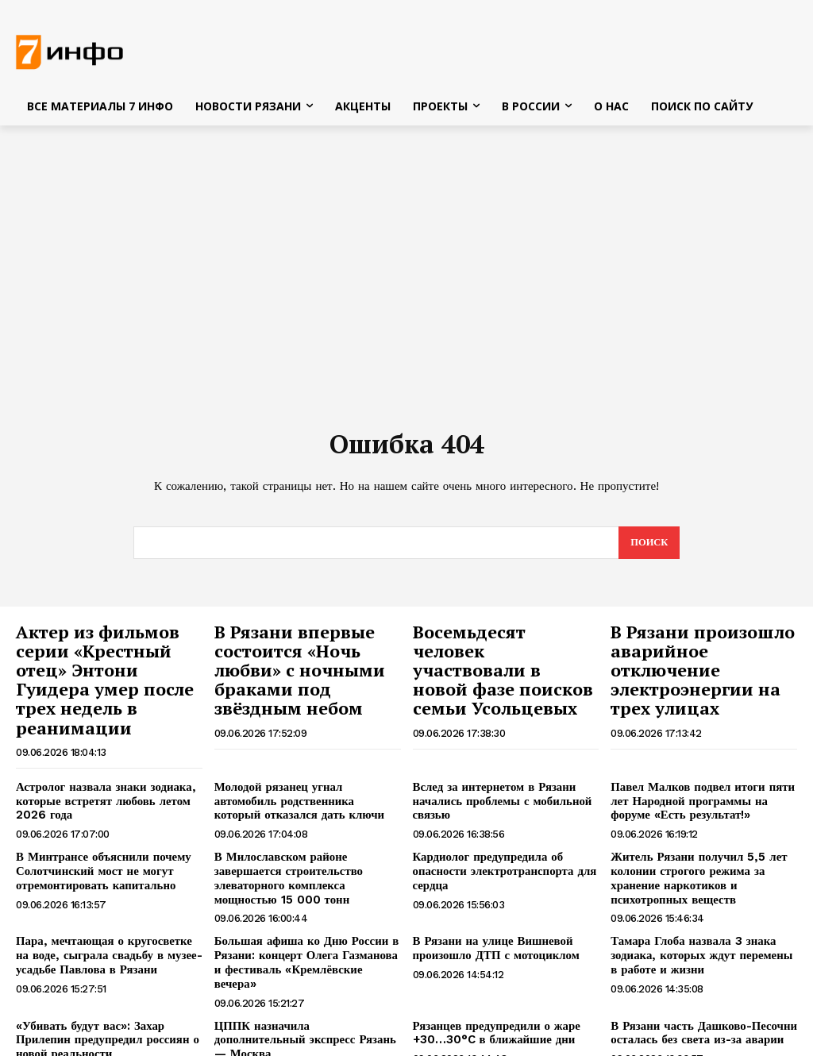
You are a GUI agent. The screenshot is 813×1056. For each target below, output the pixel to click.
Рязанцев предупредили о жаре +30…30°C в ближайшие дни (491, 982)
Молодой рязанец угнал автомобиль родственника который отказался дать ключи (305, 772)
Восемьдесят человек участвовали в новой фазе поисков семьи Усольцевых (497, 659)
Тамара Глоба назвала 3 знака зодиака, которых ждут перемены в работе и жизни (700, 921)
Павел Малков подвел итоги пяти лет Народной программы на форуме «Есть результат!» (696, 772)
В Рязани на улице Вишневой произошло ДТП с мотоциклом (490, 914)
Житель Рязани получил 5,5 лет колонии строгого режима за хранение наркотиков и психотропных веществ (693, 846)
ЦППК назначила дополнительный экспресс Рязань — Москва (303, 982)
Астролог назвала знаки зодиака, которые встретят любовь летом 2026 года (99, 772)
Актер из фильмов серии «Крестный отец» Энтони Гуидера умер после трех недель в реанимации (104, 667)
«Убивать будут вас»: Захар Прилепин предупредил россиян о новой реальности (101, 988)
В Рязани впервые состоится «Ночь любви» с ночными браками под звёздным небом (307, 667)
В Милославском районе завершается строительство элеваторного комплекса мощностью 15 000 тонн (306, 846)
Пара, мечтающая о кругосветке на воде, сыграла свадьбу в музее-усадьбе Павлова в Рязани (105, 921)
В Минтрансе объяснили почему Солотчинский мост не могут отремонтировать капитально (97, 840)
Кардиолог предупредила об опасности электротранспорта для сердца (499, 840)
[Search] (648, 546)
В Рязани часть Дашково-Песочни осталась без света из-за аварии (698, 982)
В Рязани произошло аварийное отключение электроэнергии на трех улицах (692, 667)
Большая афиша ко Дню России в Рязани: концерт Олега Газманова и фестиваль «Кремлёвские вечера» (304, 921)
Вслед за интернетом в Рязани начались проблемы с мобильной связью (496, 772)
